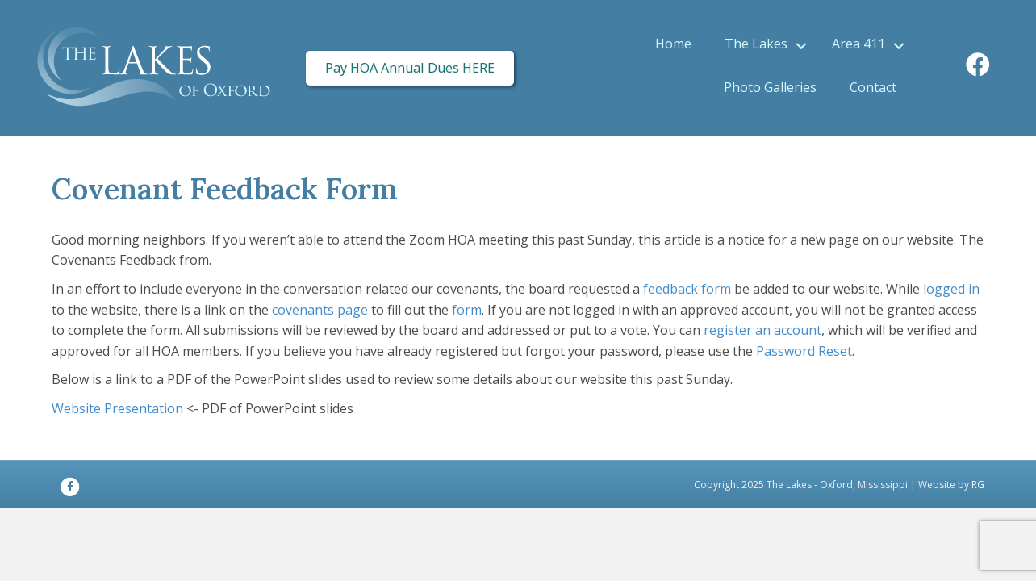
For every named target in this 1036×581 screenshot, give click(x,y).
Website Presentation (117, 408)
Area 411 (858, 43)
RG (977, 484)
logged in (951, 289)
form (467, 310)
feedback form (687, 289)
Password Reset (804, 351)
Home (673, 43)
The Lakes (756, 43)
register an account (762, 330)
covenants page (320, 310)
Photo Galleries (770, 87)
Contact (873, 87)
